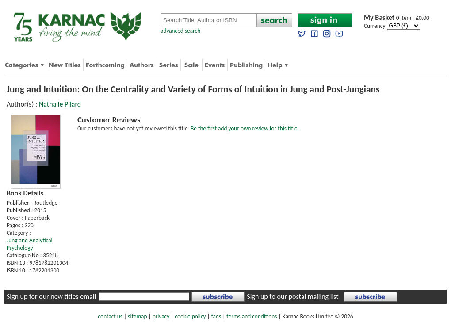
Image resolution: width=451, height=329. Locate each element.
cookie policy (190, 316)
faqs (216, 316)
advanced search (180, 30)
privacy (161, 316)
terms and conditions (251, 316)
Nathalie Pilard (60, 104)
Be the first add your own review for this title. (245, 128)
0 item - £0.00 (396, 18)
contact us (110, 316)
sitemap (137, 316)
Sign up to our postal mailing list (292, 296)
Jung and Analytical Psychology (30, 244)
